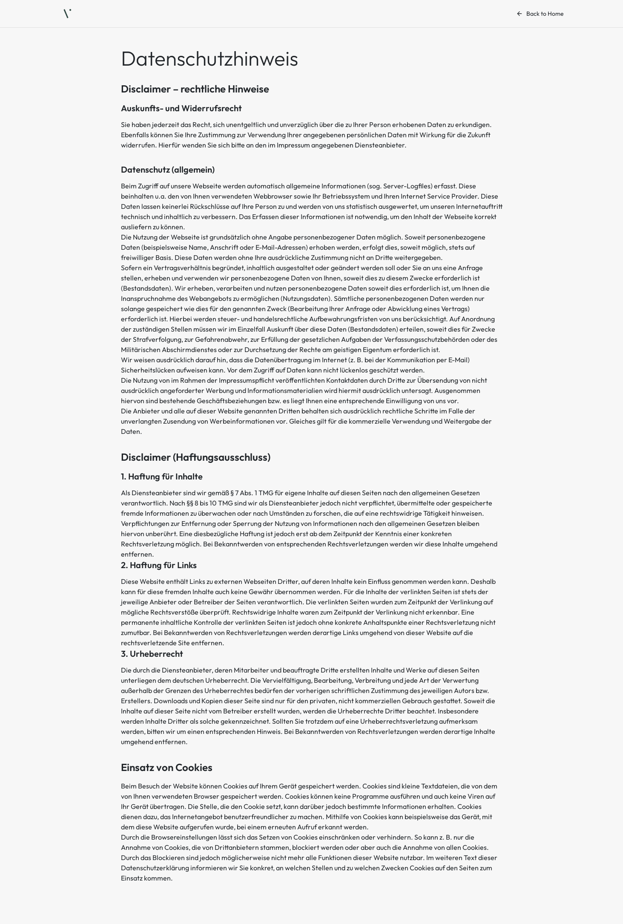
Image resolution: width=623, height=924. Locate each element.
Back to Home (540, 13)
